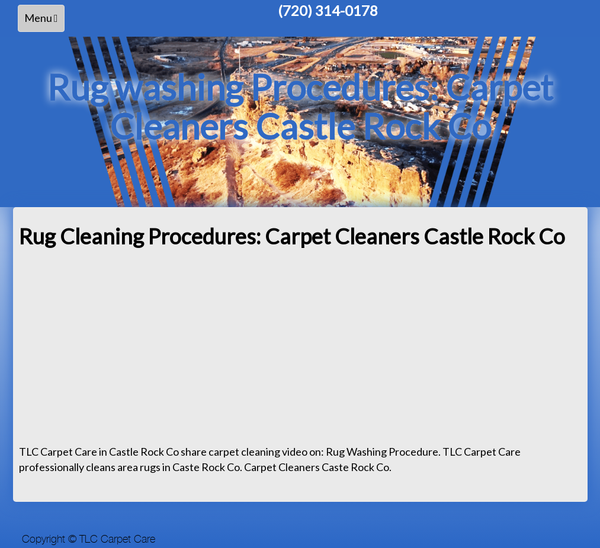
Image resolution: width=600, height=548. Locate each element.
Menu (44, 21)
